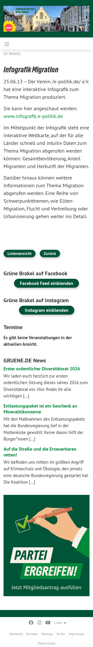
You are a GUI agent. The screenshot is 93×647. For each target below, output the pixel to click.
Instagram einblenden (46, 310)
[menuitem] (16, 633)
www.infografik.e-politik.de (33, 116)
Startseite (16, 634)
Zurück (50, 253)
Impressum (76, 634)
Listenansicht (19, 253)
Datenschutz (46, 643)
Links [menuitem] (58, 623)
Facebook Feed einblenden (46, 283)
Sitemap (47, 634)
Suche (61, 634)
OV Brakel (12, 53)
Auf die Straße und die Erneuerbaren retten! (40, 452)
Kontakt (32, 634)
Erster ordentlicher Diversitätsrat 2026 (42, 369)
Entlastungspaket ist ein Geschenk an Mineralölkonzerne (40, 409)
